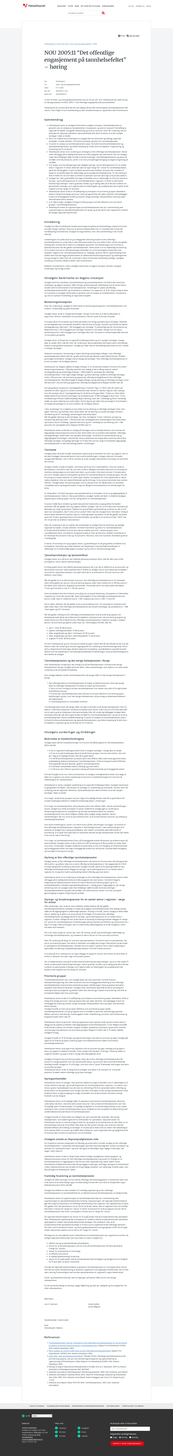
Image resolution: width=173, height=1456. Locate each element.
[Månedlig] (130, 1437)
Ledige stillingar (37, 1406)
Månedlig (133, 1437)
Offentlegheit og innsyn (132, 1406)
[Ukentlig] (120, 1437)
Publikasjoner (108, 6)
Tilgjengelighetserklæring (58, 1406)
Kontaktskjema (27, 1437)
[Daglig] (111, 1437)
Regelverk (61, 6)
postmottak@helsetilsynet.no (32, 1439)
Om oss (131, 6)
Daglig (113, 1437)
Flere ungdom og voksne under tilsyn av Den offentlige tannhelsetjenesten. (80, 1351)
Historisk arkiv (113, 1406)
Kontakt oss (140, 6)
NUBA (77, 6)
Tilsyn (70, 6)
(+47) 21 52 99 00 (34, 1435)
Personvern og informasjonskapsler (88, 1406)
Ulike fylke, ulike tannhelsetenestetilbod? (66, 1356)
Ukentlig (123, 1437)
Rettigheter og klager (90, 6)
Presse (148, 6)
